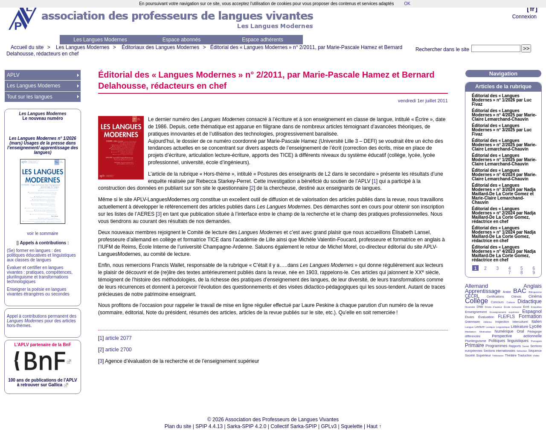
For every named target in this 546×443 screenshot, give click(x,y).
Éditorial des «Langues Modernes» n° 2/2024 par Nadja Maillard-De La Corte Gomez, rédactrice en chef (504, 215)
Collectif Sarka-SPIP (293, 426)
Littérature (520, 326)
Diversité (470, 307)
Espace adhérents (262, 40)
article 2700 (118, 350)
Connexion (524, 17)
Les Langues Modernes (100, 40)
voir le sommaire (42, 233)
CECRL (472, 296)
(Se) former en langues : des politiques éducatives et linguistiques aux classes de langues (41, 255)
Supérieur (483, 355)
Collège (476, 300)
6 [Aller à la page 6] (533, 268)
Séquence (535, 350)
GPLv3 (329, 426)
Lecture (480, 326)
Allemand (476, 286)
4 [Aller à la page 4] (509, 268)
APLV (13, 75)
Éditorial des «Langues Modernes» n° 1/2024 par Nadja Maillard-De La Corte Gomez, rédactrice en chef (504, 234)
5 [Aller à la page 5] (521, 268)
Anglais (532, 286)
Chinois (516, 296)
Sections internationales (499, 350)
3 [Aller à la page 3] (497, 268)
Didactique (529, 301)
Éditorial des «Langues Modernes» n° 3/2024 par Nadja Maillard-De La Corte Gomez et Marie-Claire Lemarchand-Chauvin (504, 194)
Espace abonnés (181, 40)
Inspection (502, 321)
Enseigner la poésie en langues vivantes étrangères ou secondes (38, 291)
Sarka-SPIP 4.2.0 (247, 426)
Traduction (525, 355)
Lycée (535, 326)
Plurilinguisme (475, 341)
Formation (530, 316)
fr (532, 8)
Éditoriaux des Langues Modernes (160, 47)
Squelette (352, 426)
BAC (519, 290)
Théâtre (511, 355)
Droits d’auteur (493, 307)
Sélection (522, 351)
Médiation (470, 331)
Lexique (490, 327)
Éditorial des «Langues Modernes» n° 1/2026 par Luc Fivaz (501, 100)
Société (470, 355)
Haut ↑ (374, 426)
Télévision (498, 355)
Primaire (474, 345)
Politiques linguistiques (508, 341)
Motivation (485, 331)
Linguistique (503, 327)
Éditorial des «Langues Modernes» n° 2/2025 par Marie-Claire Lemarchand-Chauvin (504, 145)
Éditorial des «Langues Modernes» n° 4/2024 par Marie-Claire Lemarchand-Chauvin (504, 174)
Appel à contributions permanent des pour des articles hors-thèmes (41, 321)
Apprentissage (482, 291)
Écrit (526, 306)
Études (469, 317)
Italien (536, 321)
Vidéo (536, 355)
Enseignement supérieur (504, 312)
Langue (469, 327)
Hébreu (487, 322)
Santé (525, 346)
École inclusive (512, 307)
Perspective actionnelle (517, 336)
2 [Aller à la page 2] (485, 268)
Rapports (515, 346)
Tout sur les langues (29, 97)
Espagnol (532, 311)
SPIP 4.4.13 (209, 426)
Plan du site (178, 426)
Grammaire (472, 321)
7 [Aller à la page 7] (509, 272)
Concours (497, 302)
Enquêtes (536, 307)
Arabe (507, 291)
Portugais (536, 341)
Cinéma (535, 296)
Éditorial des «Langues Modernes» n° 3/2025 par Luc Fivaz (501, 130)
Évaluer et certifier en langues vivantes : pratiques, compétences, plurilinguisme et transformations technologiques (40, 274)
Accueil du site (27, 47)
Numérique (503, 331)
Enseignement (476, 312)
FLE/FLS (506, 316)
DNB (480, 306)
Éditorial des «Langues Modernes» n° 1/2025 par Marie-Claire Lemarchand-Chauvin (504, 159)
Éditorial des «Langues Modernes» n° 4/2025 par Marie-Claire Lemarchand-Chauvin (504, 115)
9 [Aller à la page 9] (533, 272)
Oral (520, 331)
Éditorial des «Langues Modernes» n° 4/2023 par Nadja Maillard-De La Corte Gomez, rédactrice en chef (504, 253)
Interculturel (520, 321)
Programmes (496, 346)
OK (407, 3)
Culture (510, 302)
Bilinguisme (535, 292)
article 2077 (118, 338)
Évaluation (486, 317)
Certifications (495, 296)
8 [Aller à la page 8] (521, 272)
